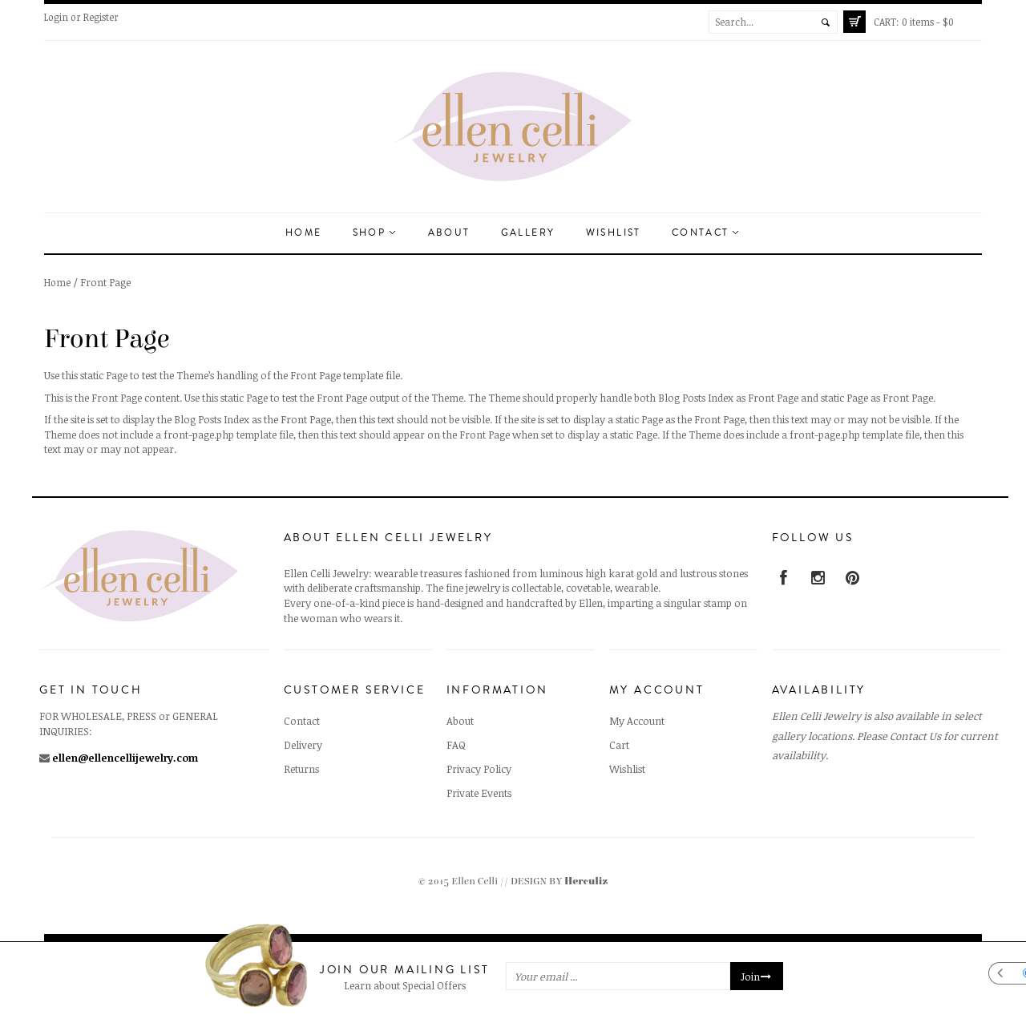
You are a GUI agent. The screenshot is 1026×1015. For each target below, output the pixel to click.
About (449, 233)
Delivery (303, 745)
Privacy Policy (478, 769)
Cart (619, 745)
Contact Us (915, 736)
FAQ (456, 745)
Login (56, 16)
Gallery (528, 233)
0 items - (914, 21)
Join (757, 976)
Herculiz (586, 881)
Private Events (478, 793)
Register (101, 16)
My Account (636, 721)
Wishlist (613, 233)
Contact (705, 233)
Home (303, 233)
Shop (374, 233)
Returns (301, 769)
